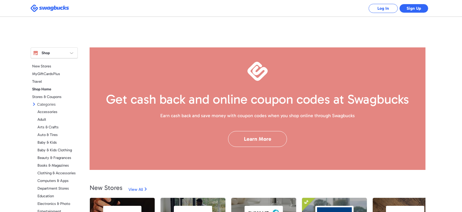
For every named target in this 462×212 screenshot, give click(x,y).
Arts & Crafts (48, 127)
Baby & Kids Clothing (54, 150)
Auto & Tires (47, 134)
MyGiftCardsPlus (46, 74)
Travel (37, 81)
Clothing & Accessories (56, 173)
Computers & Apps (53, 180)
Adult (41, 119)
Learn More (257, 139)
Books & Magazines (53, 165)
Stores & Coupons (47, 97)
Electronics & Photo (53, 203)
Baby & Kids (47, 142)
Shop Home (41, 89)
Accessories (47, 112)
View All (135, 189)
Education (45, 196)
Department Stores (53, 188)
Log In (383, 8)
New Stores (41, 66)
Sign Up (414, 8)
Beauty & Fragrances (54, 157)
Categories (46, 104)
